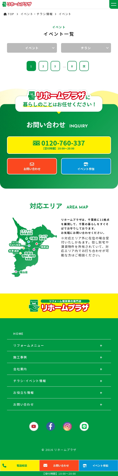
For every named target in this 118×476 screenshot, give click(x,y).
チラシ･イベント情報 (29, 381)
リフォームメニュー (28, 345)
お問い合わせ (23, 404)
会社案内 (20, 369)
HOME (18, 333)
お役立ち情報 (23, 392)
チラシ (86, 48)
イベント (32, 48)
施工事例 (20, 357)
